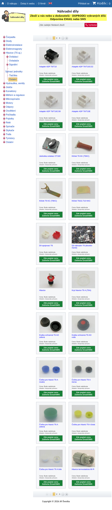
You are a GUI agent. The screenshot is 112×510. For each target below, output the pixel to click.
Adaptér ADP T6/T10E (81, 111)
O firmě (42, 3)
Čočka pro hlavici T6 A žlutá (83, 424)
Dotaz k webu (28, 3)
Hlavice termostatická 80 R (83, 469)
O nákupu (12, 3)
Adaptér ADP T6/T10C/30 (50, 111)
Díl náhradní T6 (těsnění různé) (82, 246)
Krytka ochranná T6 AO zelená (49, 336)
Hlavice (42, 290)
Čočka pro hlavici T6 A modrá (48, 381)
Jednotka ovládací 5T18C (50, 156)
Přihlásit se (83, 3)
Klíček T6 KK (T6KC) (80, 156)
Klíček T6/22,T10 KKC (81, 201)
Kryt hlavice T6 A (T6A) (81, 290)
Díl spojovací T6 (46, 245)
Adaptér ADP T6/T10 (48, 67)
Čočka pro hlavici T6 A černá (81, 381)
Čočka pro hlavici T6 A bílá (50, 469)
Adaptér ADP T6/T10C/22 (82, 67)
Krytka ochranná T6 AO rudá (81, 336)
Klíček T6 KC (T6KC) (48, 201)
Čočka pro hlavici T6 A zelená (48, 425)
